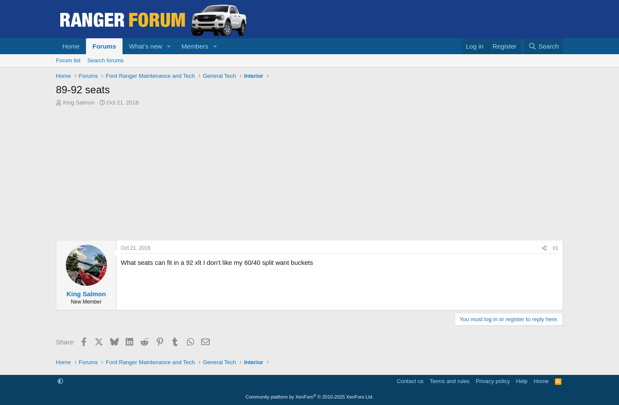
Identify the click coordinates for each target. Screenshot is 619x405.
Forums (104, 46)
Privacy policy (493, 381)
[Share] (544, 248)
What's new (145, 46)
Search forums (105, 60)
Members (194, 46)
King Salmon (79, 102)
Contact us (410, 381)
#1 (555, 248)
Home (71, 46)
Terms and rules (449, 381)
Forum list (68, 60)
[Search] (543, 46)
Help (522, 381)
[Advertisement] (309, 175)
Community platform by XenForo (309, 396)
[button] (169, 46)
